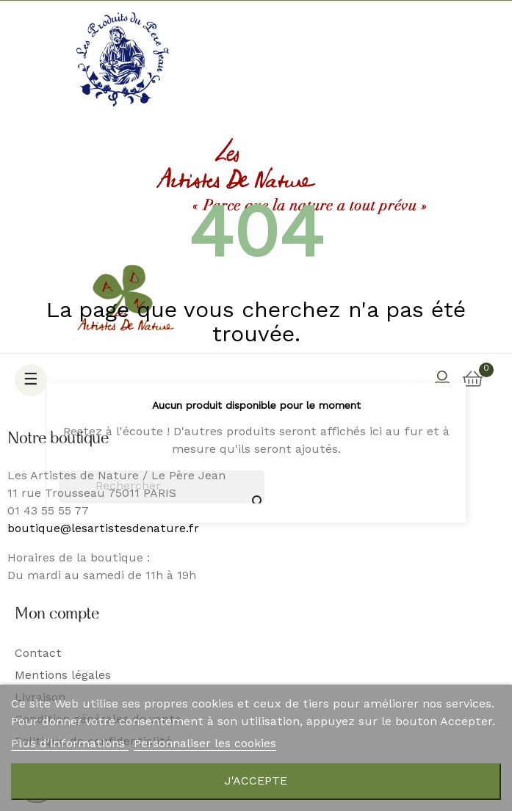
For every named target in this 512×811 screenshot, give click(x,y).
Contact (38, 654)
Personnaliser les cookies (205, 744)
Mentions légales (63, 676)
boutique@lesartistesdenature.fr (103, 529)
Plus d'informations (70, 744)
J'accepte (256, 782)
